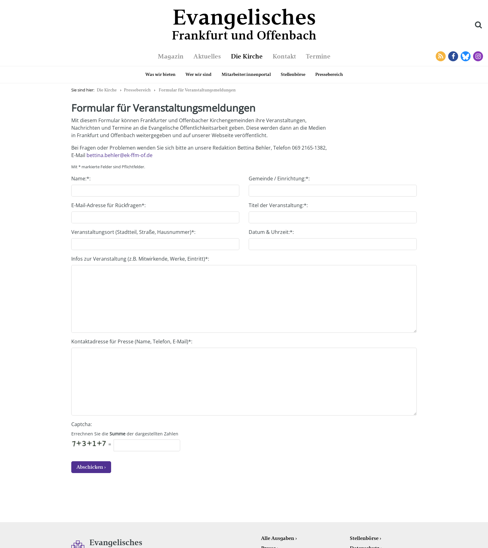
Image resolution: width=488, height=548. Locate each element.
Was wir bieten (160, 74)
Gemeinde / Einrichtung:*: (279, 178)
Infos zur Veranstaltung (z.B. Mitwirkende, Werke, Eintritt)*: (140, 258)
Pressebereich (329, 74)
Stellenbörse (293, 74)
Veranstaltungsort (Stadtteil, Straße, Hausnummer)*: (133, 232)
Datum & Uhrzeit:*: (271, 232)
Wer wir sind (198, 74)
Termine (318, 56)
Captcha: (81, 424)
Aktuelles (207, 56)
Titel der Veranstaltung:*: (278, 205)
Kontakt (284, 56)
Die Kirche (247, 56)
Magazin (171, 56)
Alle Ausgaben (277, 538)
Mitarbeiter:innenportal (246, 74)
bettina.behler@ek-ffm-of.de (119, 155)
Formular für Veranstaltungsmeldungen (197, 90)
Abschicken (90, 467)
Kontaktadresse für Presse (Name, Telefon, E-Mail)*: (131, 341)
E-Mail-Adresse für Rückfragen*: (108, 205)
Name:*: (81, 178)
